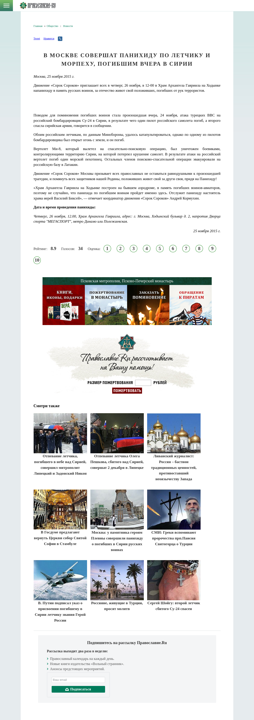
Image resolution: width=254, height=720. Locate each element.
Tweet (37, 38)
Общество (52, 26)
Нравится (48, 38)
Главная (38, 26)
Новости (68, 26)
